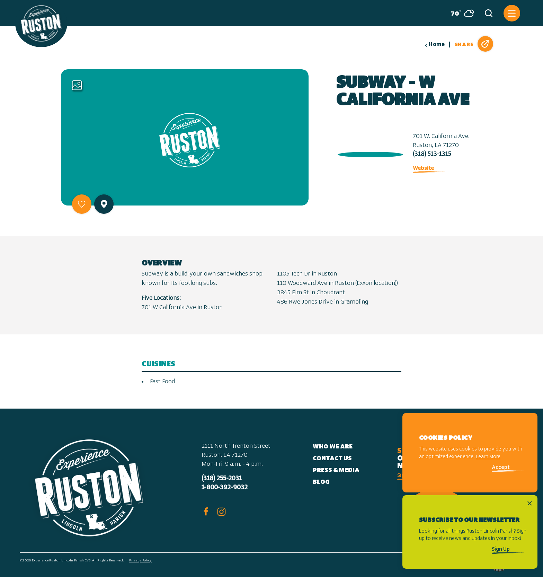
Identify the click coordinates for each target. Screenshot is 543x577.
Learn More (488, 457)
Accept (501, 467)
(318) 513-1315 (432, 154)
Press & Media (336, 470)
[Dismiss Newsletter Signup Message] (529, 503)
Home (435, 44)
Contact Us (332, 458)
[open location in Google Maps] (369, 153)
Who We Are (333, 447)
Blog (321, 482)
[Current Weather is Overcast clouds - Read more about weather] (459, 13)
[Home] (41, 23)
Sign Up (501, 549)
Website (423, 168)
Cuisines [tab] (158, 364)
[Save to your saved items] (82, 204)
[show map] (104, 204)
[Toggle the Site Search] (488, 13)
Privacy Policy (140, 560)
